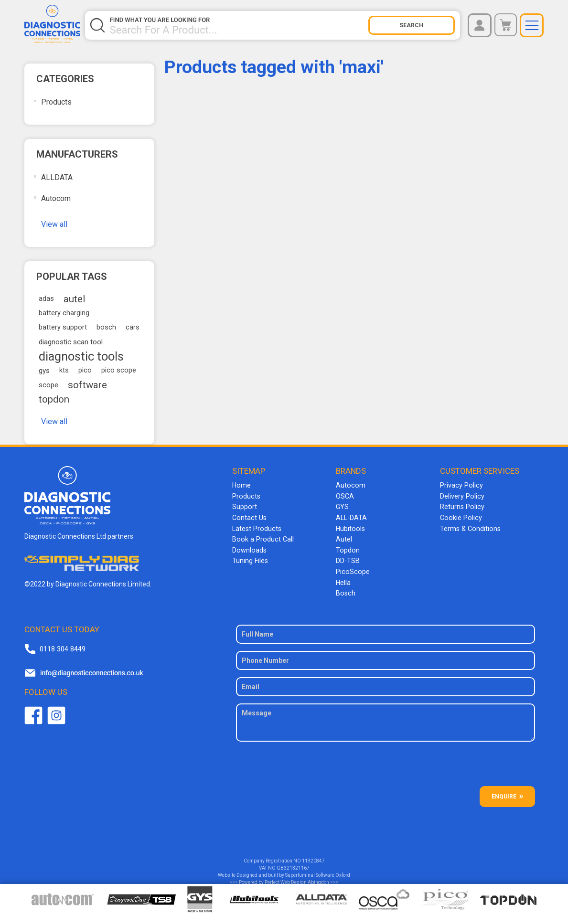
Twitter (56, 712)
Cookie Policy (460, 517)
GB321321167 (293, 864)
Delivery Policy (461, 496)
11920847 (313, 857)
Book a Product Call (261, 538)
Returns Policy (461, 506)
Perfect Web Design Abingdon (297, 879)
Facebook (33, 712)
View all (54, 224)
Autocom (56, 198)
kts (64, 370)
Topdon (347, 548)
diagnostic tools (81, 356)
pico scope (118, 370)
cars (132, 327)
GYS (342, 506)
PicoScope (352, 569)
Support (244, 506)
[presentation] (385, 764)
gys (44, 370)
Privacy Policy (460, 485)
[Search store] (238, 25)
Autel (344, 538)
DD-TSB (348, 559)
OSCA (345, 496)
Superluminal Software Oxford (317, 871)
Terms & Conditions (469, 527)
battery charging (64, 313)
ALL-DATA (351, 517)
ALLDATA (57, 177)
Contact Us (248, 517)
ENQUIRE (504, 793)
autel (74, 299)
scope (48, 385)
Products (56, 101)
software (87, 385)
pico (85, 370)
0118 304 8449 (62, 645)
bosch (106, 327)
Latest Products (256, 527)
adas (46, 299)
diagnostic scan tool (71, 342)
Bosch (345, 590)
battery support (63, 327)
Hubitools (350, 527)
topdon (54, 399)
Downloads (249, 548)
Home (241, 485)
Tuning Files (250, 559)
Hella (343, 580)
